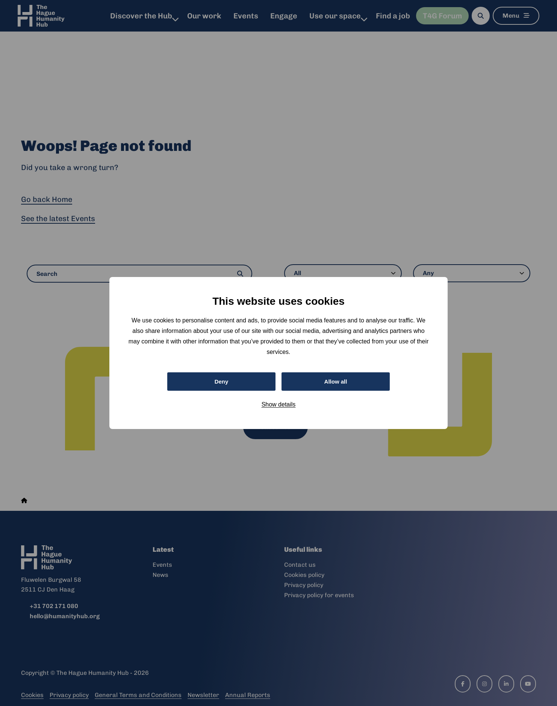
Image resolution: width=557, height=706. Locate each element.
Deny (221, 381)
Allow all (336, 381)
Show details (279, 405)
